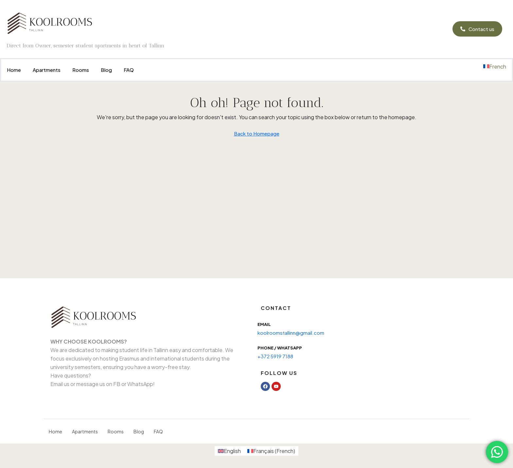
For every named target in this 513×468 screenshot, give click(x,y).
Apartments (47, 70)
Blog (106, 70)
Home (14, 70)
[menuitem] (494, 66)
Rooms (80, 70)
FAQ (129, 70)
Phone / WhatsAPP (279, 347)
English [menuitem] (232, 450)
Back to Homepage (256, 133)
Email (264, 324)
